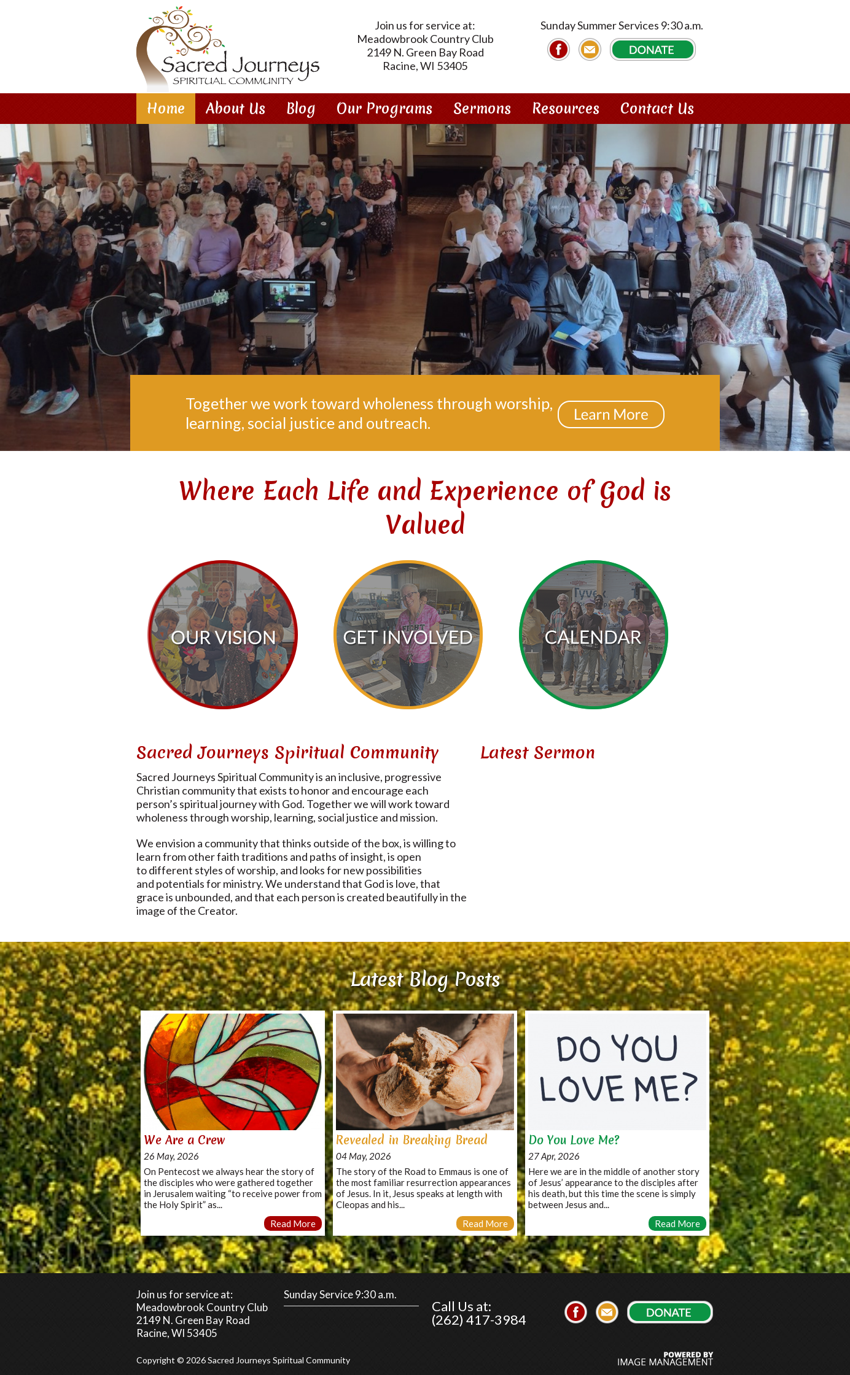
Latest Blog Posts (425, 974)
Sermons (482, 108)
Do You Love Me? (573, 1134)
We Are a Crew (184, 1134)
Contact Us (657, 108)
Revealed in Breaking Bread (412, 1134)
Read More (293, 1217)
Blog (301, 108)
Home (166, 108)
